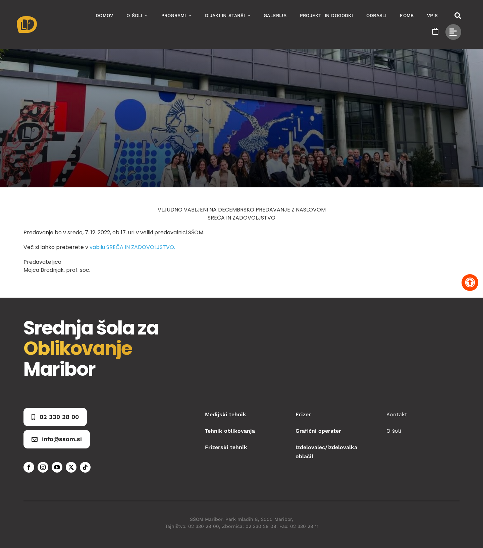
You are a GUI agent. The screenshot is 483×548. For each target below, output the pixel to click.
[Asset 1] (27, 18)
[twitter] (71, 467)
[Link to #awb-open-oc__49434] (453, 32)
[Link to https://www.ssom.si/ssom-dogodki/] (435, 31)
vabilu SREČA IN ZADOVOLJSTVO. (132, 247)
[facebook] (28, 467)
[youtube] (57, 467)
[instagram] (43, 467)
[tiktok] (85, 467)
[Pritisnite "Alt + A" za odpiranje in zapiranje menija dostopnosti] (470, 282)
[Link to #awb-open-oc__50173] (457, 15)
